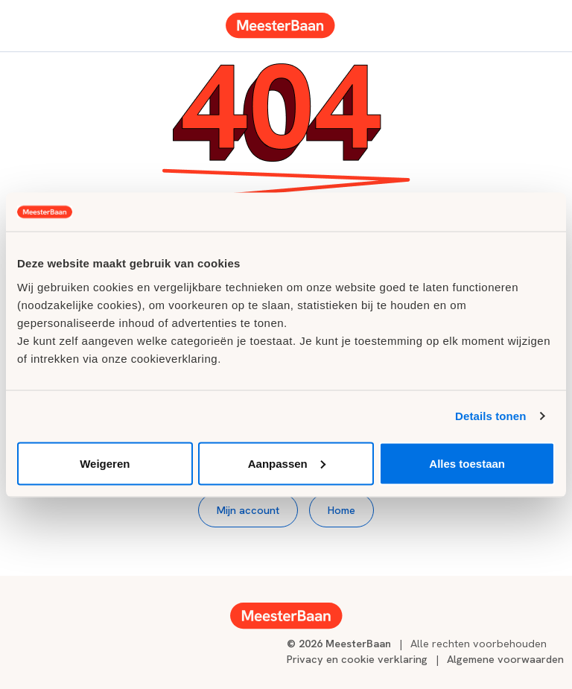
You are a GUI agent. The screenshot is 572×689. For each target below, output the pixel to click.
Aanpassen (286, 463)
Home (341, 510)
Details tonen (490, 416)
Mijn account (248, 510)
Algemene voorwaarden (505, 659)
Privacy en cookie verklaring (357, 659)
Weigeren (105, 463)
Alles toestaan (467, 463)
